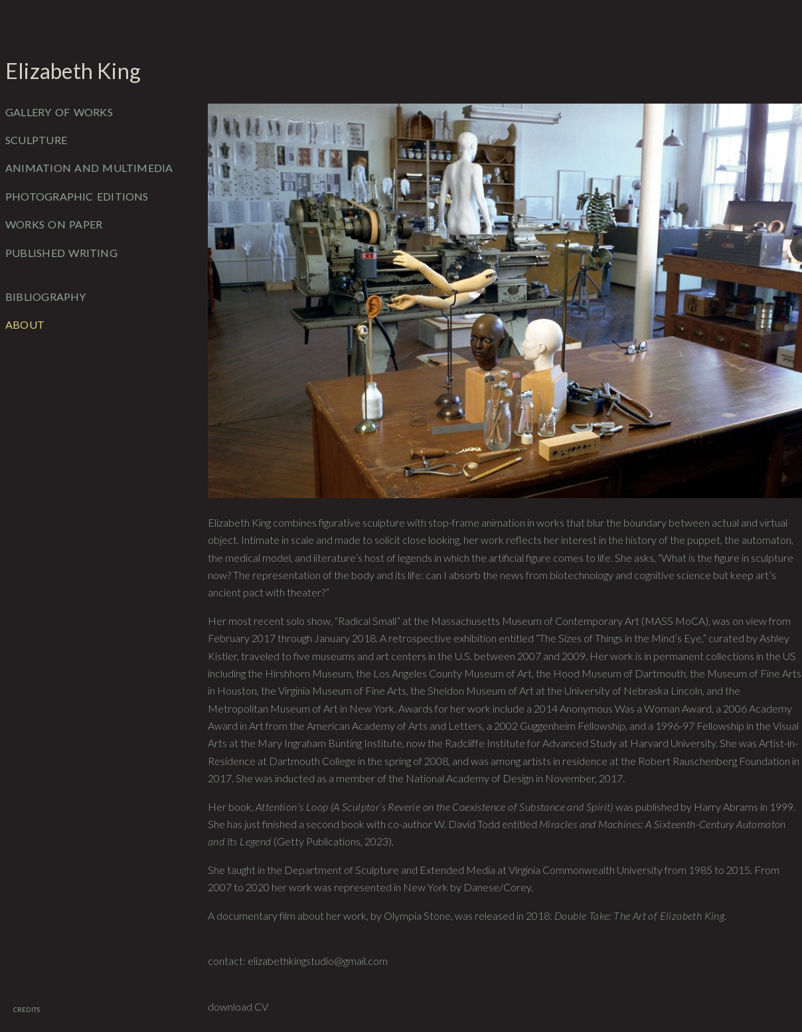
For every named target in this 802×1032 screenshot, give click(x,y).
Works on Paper (53, 224)
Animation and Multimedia (89, 167)
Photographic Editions (77, 196)
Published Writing (61, 252)
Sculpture (36, 139)
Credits (26, 1009)
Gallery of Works (59, 112)
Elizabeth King (73, 71)
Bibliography (45, 296)
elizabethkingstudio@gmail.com (318, 960)
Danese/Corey (497, 887)
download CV (238, 1006)
